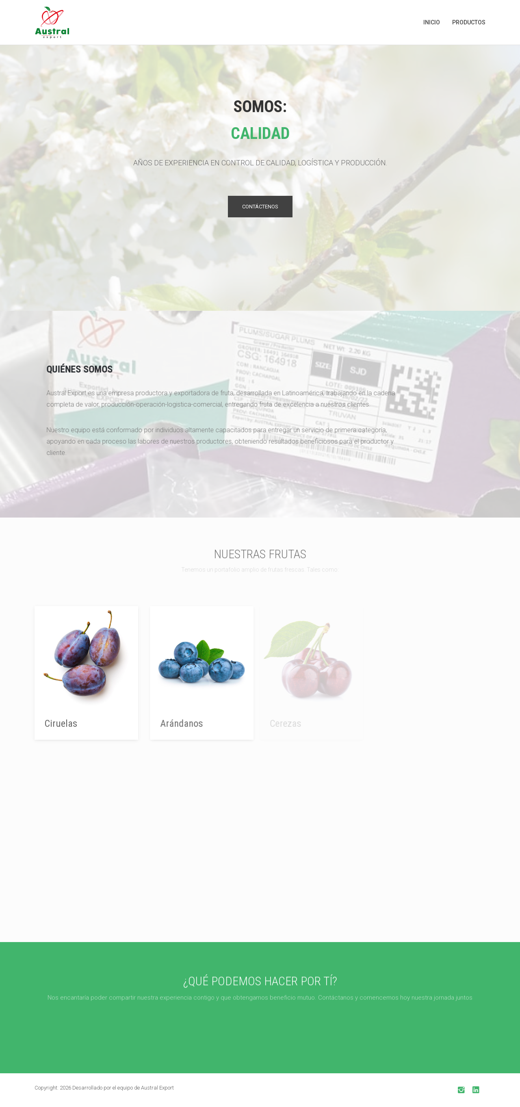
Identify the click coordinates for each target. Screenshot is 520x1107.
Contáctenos (260, 207)
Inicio (431, 22)
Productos (468, 22)
